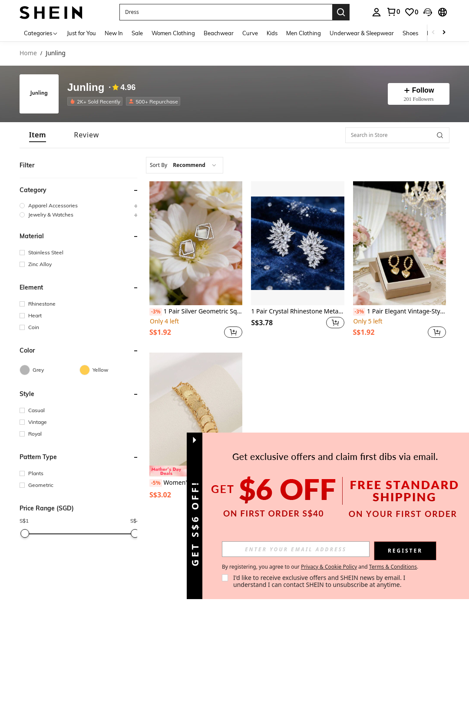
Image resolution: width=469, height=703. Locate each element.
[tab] (37, 135)
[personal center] (376, 12)
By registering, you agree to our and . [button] (320, 567)
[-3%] (155, 312)
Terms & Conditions (393, 566)
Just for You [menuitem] (81, 33)
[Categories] (41, 32)
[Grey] (49, 370)
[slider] (24, 533)
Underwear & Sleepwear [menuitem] (362, 33)
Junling (85, 87)
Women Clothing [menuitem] (173, 33)
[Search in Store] (397, 135)
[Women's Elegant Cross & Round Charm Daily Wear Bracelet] (195, 414)
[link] (393, 12)
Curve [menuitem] (250, 33)
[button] (225, 12)
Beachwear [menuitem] (219, 33)
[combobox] (184, 165)
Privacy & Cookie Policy (329, 566)
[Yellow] (109, 370)
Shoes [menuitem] (410, 33)
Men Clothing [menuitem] (303, 33)
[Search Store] (440, 135)
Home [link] (28, 53)
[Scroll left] (433, 32)
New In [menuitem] (114, 33)
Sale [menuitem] (137, 33)
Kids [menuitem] (272, 33)
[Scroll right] (444, 32)
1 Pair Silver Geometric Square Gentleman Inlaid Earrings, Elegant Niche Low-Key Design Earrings (195, 312)
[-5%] (155, 483)
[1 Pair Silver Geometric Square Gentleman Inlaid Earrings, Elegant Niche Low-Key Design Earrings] (195, 243)
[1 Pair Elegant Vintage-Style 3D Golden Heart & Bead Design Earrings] (399, 243)
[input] (296, 549)
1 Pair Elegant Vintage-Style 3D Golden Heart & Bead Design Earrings (399, 312)
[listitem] (96, 101)
